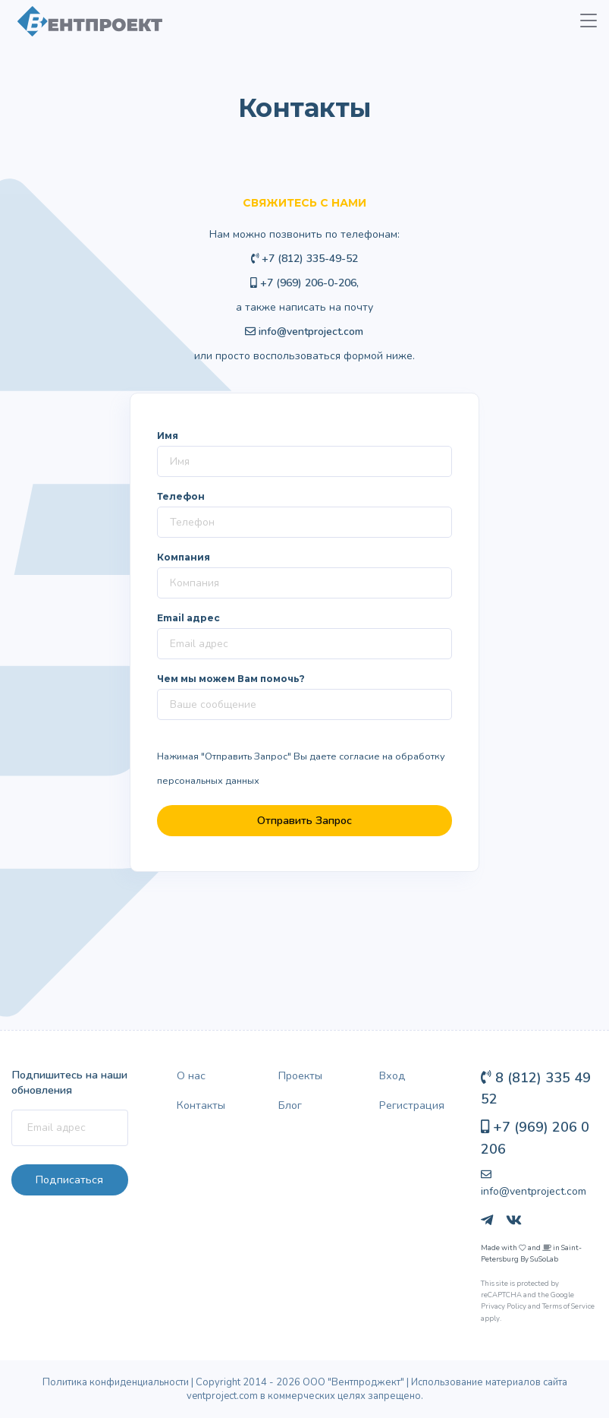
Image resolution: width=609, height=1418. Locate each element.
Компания (183, 557)
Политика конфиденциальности (115, 1382)
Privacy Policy (503, 1306)
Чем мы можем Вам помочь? (231, 678)
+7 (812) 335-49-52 (305, 258)
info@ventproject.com (311, 331)
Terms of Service (568, 1306)
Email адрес (188, 618)
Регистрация (411, 1105)
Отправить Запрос (304, 820)
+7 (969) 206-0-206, (304, 283)
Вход (392, 1075)
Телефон (181, 496)
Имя (167, 435)
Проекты (300, 1075)
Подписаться (69, 1179)
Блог (290, 1105)
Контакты (201, 1105)
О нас (191, 1075)
